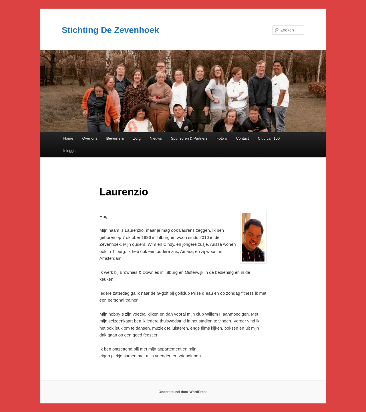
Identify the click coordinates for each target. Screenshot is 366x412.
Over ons (89, 138)
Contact (242, 138)
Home (68, 138)
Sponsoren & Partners (189, 138)
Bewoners (115, 138)
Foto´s (221, 138)
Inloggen (70, 150)
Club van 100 (269, 138)
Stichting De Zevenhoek (110, 30)
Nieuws (156, 138)
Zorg (137, 138)
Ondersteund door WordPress (182, 392)
